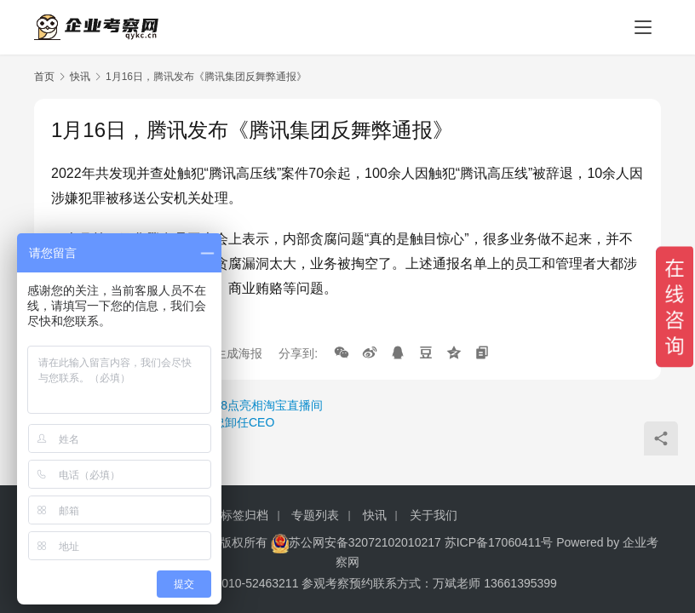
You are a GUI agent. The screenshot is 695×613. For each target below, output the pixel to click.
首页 (44, 77)
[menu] (643, 27)
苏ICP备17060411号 (499, 542)
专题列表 (315, 515)
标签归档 (244, 515)
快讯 (80, 77)
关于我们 (433, 515)
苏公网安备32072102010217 (365, 542)
